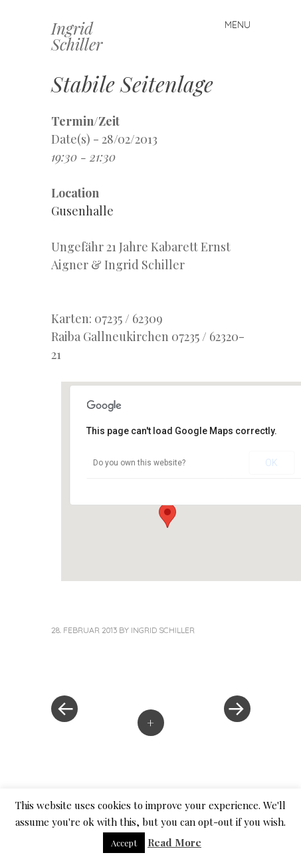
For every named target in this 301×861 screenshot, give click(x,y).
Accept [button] (124, 842)
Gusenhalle (82, 211)
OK (271, 462)
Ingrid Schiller (76, 36)
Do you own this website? (139, 462)
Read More (174, 842)
